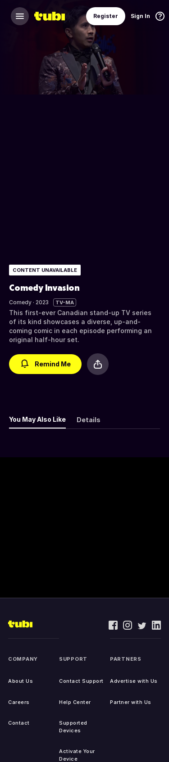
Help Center (75, 702)
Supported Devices (73, 727)
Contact (19, 723)
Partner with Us (130, 702)
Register (105, 16)
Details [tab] (88, 420)
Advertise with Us (134, 681)
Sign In (140, 16)
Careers (19, 702)
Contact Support (81, 681)
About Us (20, 681)
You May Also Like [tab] (37, 419)
